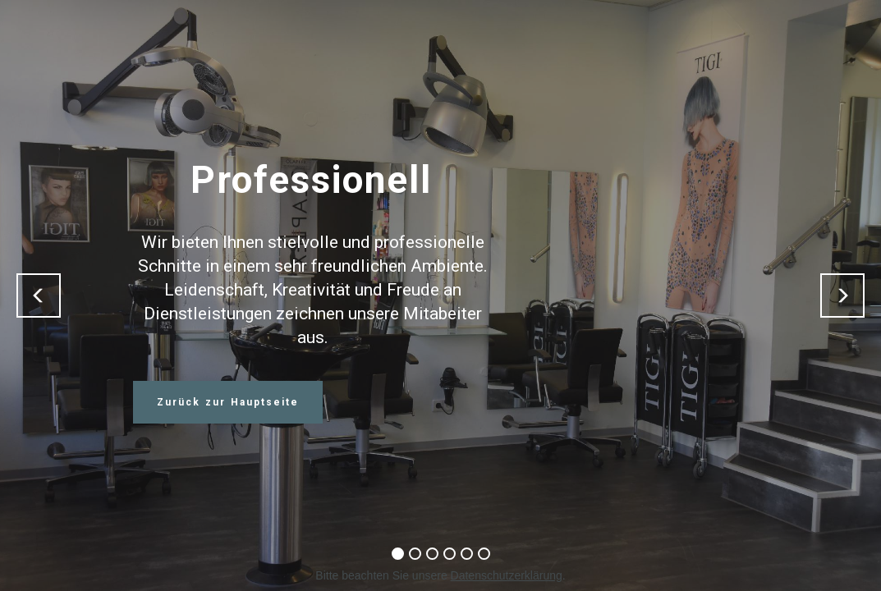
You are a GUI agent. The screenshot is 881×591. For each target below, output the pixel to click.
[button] (38, 295)
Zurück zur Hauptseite (228, 402)
